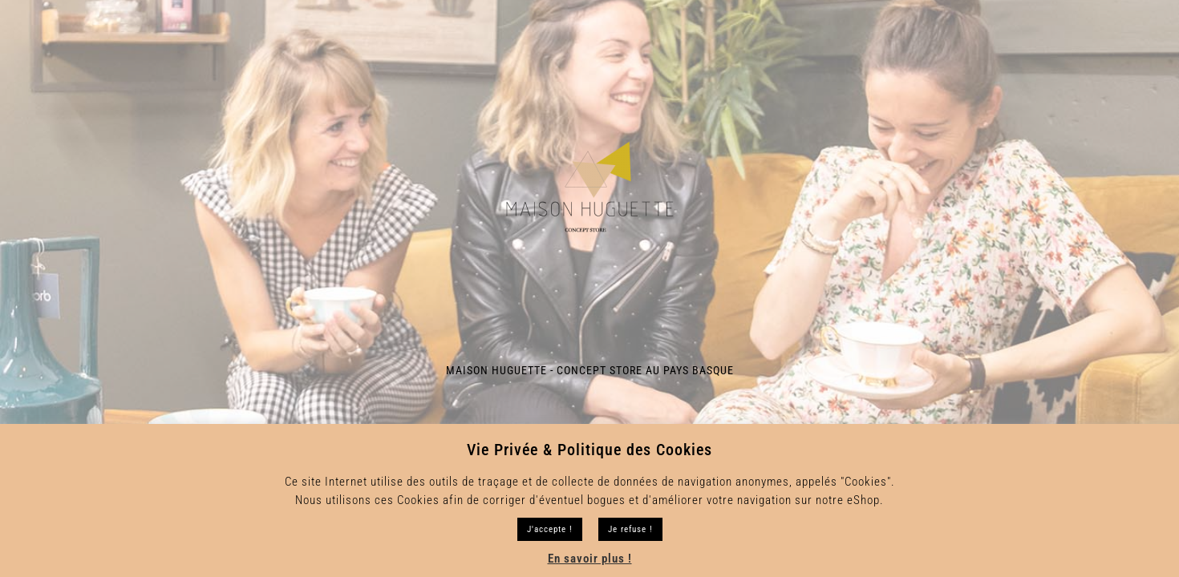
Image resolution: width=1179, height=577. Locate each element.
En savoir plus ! (590, 558)
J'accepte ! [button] (550, 529)
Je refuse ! (630, 529)
